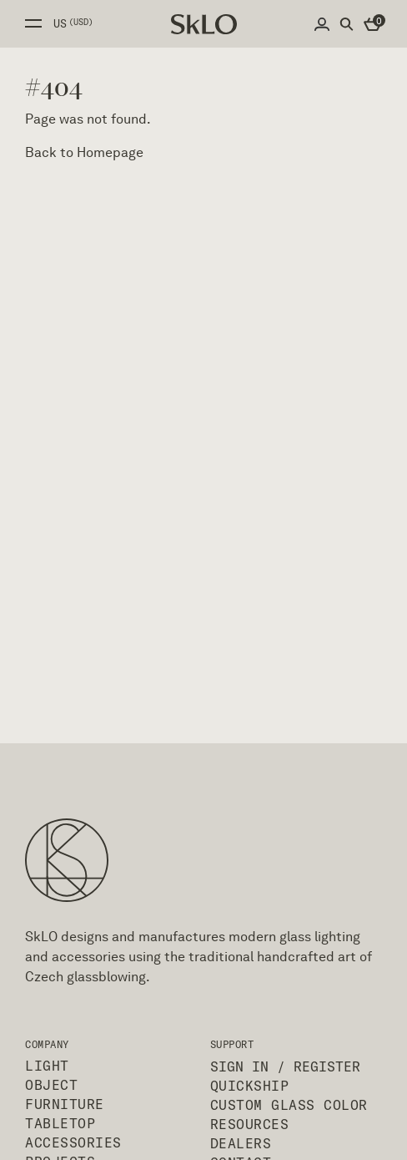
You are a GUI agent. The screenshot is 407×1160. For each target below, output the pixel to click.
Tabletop (60, 1123)
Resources (249, 1124)
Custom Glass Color (289, 1105)
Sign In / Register (285, 1066)
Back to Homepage (84, 152)
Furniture (64, 1104)
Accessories (73, 1142)
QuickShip (249, 1085)
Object (51, 1084)
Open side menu (33, 23)
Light (47, 1065)
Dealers (241, 1143)
